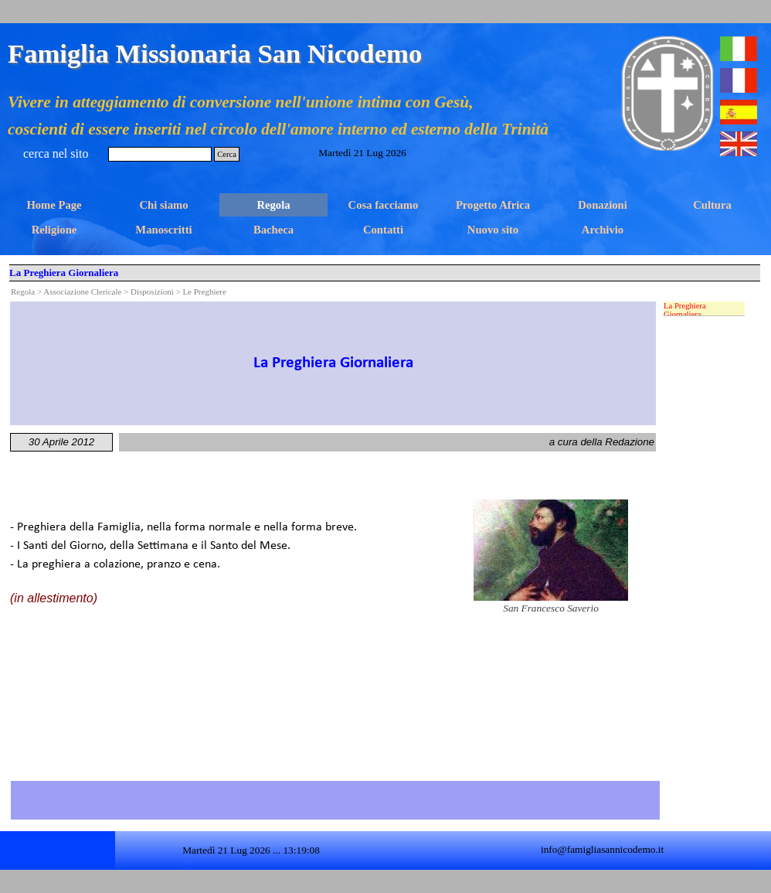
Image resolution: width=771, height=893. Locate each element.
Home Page (53, 205)
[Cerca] (160, 154)
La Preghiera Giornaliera (685, 310)
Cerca (226, 154)
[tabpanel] (333, 363)
